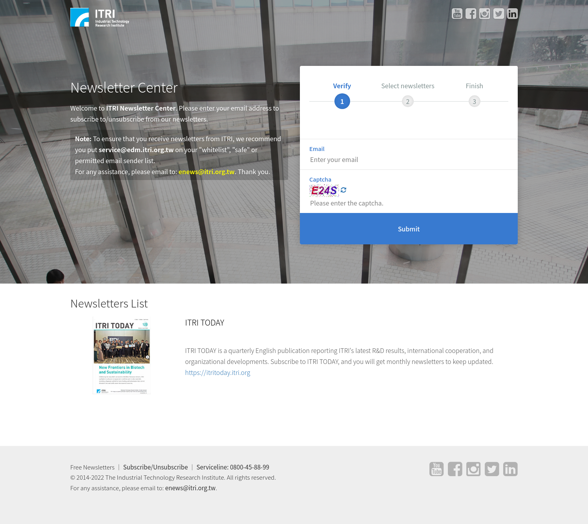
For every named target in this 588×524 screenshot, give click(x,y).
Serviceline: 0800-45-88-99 (233, 466)
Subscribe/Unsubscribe (155, 466)
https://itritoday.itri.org (217, 372)
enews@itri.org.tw (207, 171)
